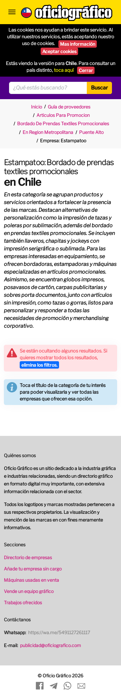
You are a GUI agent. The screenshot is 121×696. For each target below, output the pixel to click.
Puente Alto (91, 132)
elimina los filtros (39, 365)
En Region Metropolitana (48, 132)
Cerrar (86, 70)
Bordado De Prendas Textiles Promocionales (63, 123)
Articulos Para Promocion (63, 115)
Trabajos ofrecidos (23, 602)
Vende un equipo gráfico (29, 591)
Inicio (36, 106)
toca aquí (64, 70)
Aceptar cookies (59, 51)
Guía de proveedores (69, 106)
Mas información (77, 44)
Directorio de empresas (28, 557)
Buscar (99, 88)
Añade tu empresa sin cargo (33, 568)
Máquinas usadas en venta (31, 580)
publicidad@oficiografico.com (50, 645)
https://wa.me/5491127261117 (59, 632)
